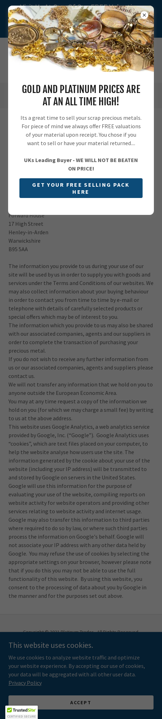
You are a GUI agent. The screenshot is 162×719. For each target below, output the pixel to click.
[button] (21, 712)
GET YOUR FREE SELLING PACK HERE (81, 188)
